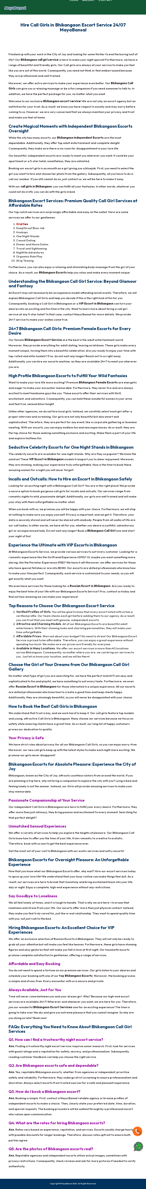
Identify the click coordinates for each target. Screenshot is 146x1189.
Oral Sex (22, 224)
